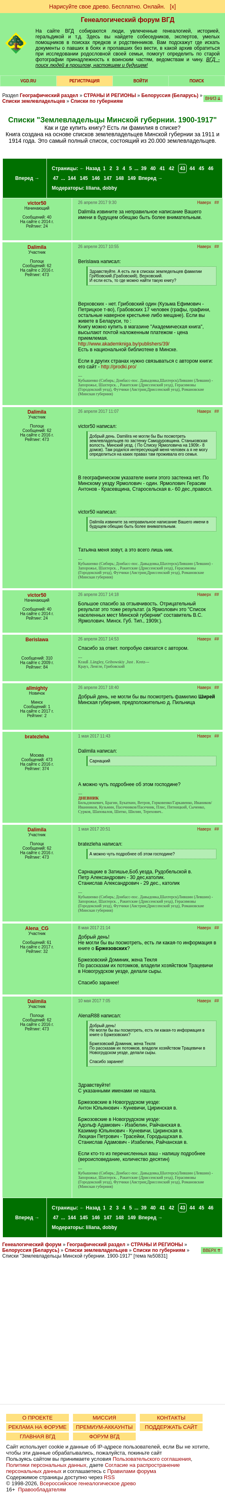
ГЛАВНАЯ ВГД (37, 1436)
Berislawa (36, 639)
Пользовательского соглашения (151, 1459)
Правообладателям (42, 1489)
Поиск (197, 81)
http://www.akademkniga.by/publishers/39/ (124, 344)
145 (84, 178)
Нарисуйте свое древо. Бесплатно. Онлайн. (107, 6)
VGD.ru (28, 81)
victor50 (37, 203)
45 (201, 168)
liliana (93, 188)
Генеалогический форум (32, 1244)
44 (192, 168)
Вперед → (27, 178)
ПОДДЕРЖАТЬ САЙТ (171, 1427)
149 (132, 178)
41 (162, 168)
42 (171, 168)
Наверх (204, 202)
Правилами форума (131, 1471)
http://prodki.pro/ (119, 367)
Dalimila (37, 247)
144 (72, 178)
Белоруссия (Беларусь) (170, 95)
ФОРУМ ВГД (104, 1436)
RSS (109, 1477)
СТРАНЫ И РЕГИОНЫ (110, 95)
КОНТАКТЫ (171, 1418)
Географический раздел (49, 95)
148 (120, 178)
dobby (109, 188)
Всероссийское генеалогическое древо (88, 1483)
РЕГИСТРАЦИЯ (84, 81)
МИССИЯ (104, 1418)
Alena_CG (37, 928)
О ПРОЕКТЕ (37, 1418)
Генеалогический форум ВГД (127, 19)
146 (96, 178)
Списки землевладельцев (33, 101)
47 (55, 178)
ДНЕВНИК (88, 798)
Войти (140, 81)
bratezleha (37, 737)
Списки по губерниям (97, 101)
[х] (173, 6)
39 (143, 168)
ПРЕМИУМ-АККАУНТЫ (104, 1427)
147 (108, 178)
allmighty (37, 688)
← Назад (89, 168)
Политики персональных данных (46, 1465)
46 (210, 168)
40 (153, 168)
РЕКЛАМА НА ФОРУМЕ (37, 1427)
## (216, 202)
